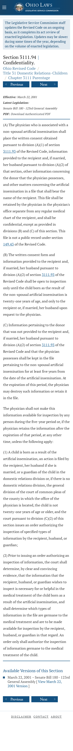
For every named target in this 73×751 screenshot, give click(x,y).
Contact (41, 716)
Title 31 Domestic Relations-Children (35, 73)
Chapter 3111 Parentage (29, 77)
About (56, 716)
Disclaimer (21, 716)
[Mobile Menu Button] (4, 8)
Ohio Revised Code (19, 68)
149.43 (8, 244)
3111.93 (9, 151)
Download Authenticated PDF (30, 114)
